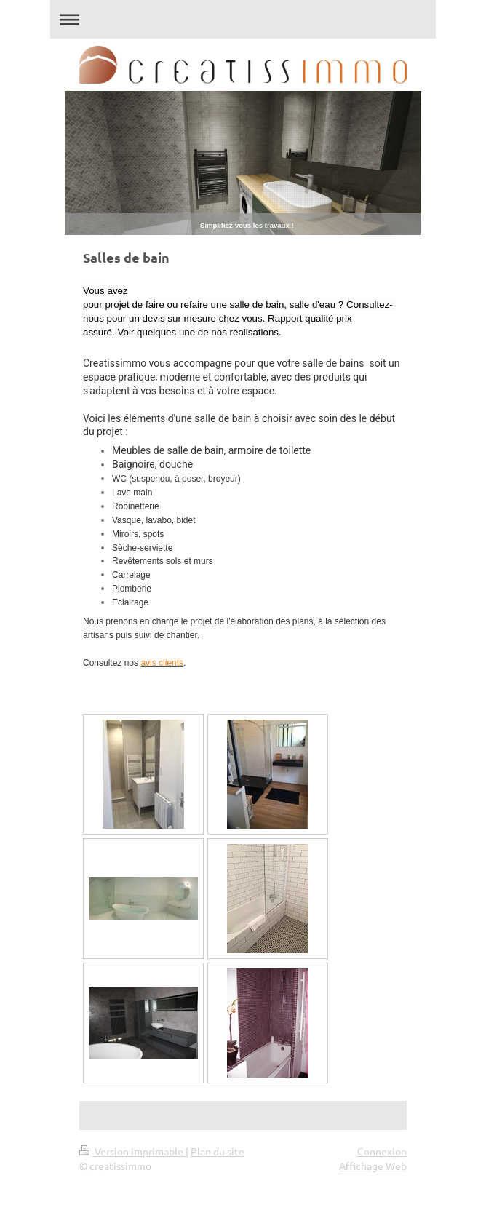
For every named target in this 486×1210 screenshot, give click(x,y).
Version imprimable (132, 1151)
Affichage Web (373, 1165)
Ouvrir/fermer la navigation (243, 19)
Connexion (382, 1151)
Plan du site (217, 1151)
